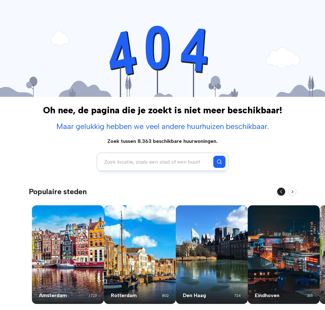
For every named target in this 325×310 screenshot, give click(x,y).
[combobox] (156, 161)
